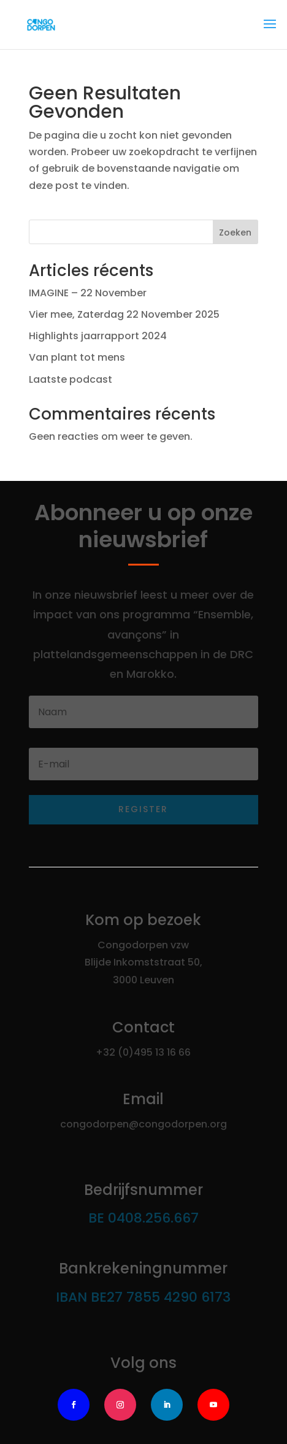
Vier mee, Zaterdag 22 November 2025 (124, 314)
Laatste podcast (70, 379)
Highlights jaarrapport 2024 (98, 336)
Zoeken (235, 232)
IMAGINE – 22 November (88, 293)
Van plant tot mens (77, 357)
